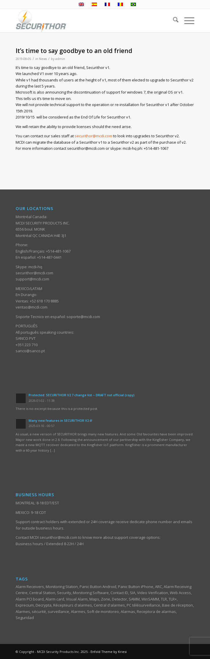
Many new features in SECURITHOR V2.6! (60, 420)
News (43, 59)
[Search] (172, 20)
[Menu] (186, 20)
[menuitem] (172, 20)
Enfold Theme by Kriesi (109, 651)
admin (60, 59)
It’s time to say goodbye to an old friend (74, 51)
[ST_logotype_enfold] (87, 20)
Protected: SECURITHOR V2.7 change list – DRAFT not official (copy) (82, 395)
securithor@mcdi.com (93, 135)
